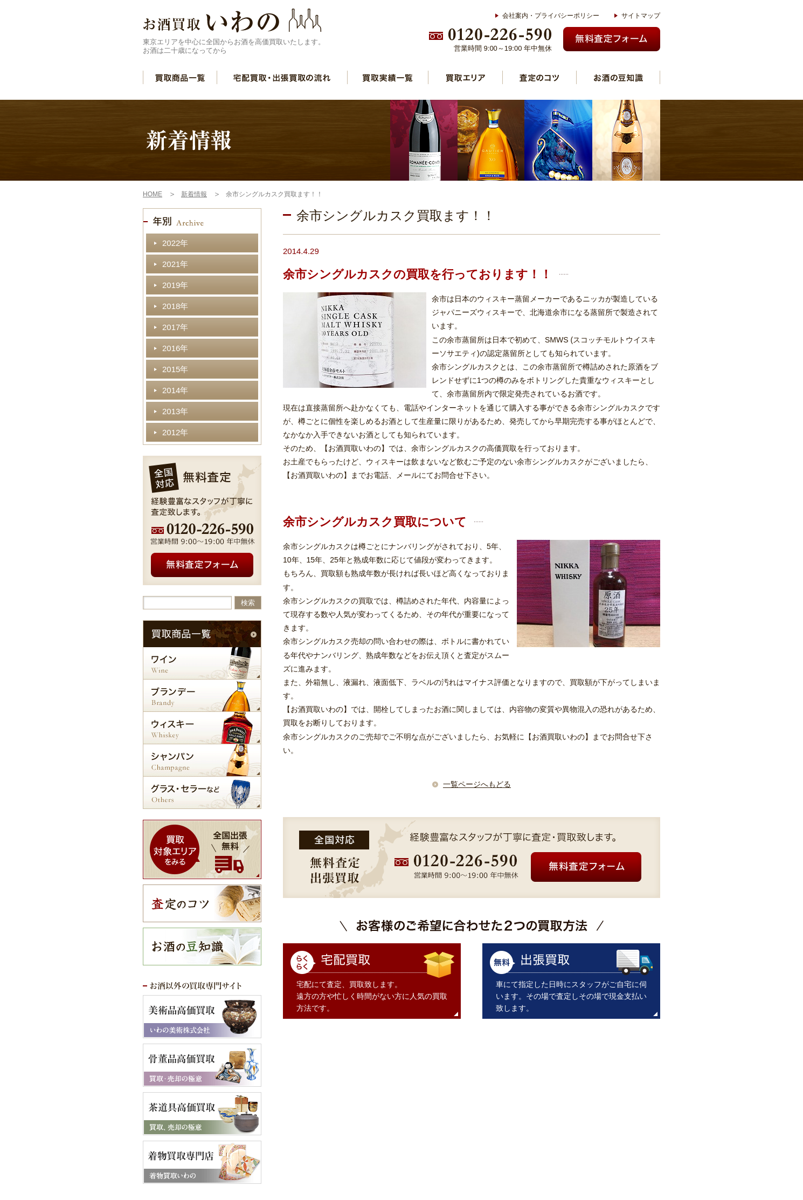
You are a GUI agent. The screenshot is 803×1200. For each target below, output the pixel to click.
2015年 (175, 369)
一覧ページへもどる (477, 784)
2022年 (175, 243)
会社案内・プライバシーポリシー (550, 15)
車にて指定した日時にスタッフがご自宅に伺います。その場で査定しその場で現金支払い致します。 (571, 996)
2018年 (175, 306)
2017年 (175, 327)
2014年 (175, 390)
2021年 (175, 264)
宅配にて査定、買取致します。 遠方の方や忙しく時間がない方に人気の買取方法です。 (371, 996)
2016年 (175, 348)
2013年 (175, 411)
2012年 (175, 432)
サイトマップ (640, 15)
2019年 (175, 285)
